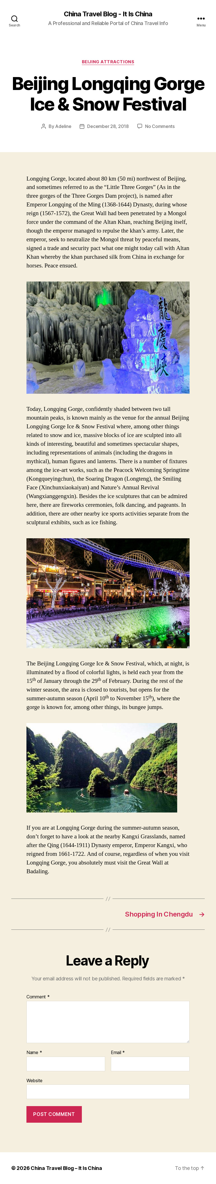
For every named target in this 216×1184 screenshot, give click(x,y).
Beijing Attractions (108, 61)
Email (118, 1052)
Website (34, 1080)
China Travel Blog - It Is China (108, 14)
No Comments (160, 126)
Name (34, 1052)
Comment (38, 997)
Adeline (63, 126)
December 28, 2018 (108, 126)
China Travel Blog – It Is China (66, 1168)
